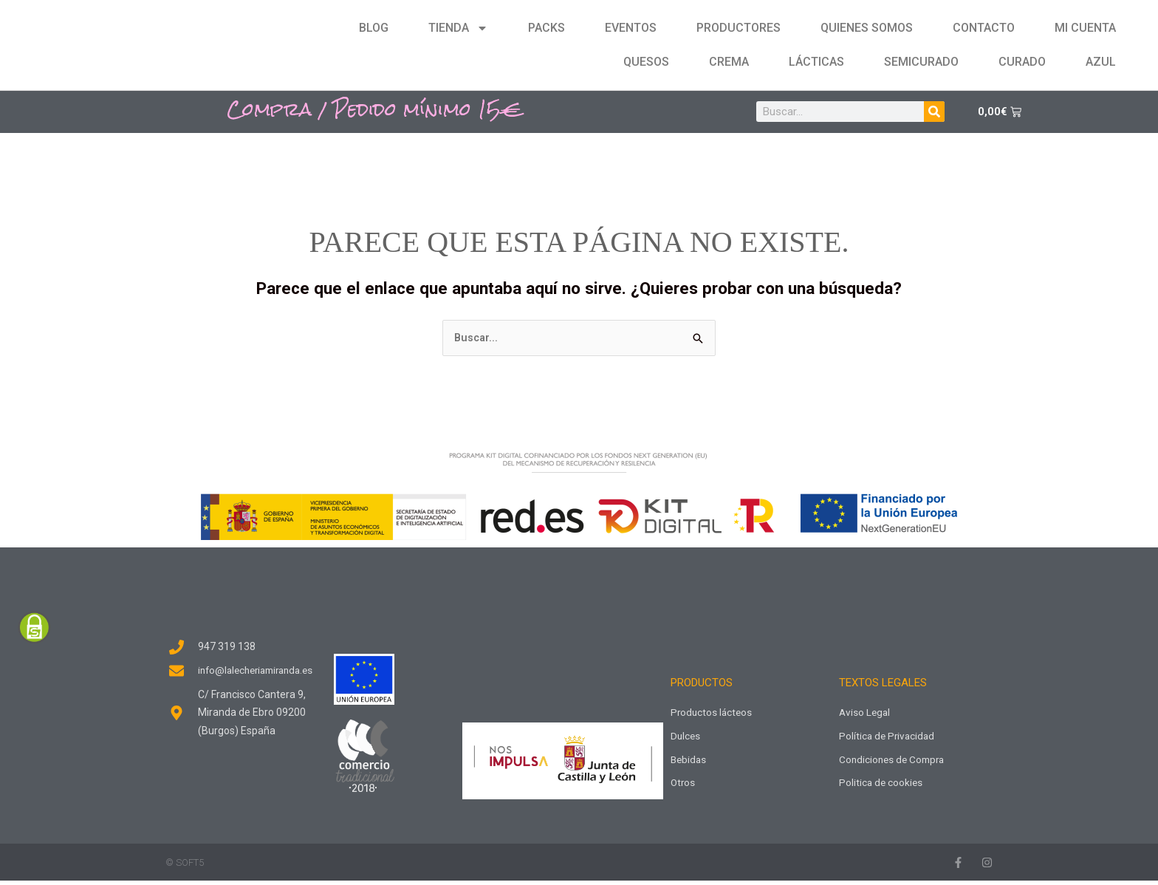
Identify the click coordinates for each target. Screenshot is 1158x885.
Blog (373, 28)
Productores (738, 28)
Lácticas (816, 62)
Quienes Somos (866, 28)
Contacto (984, 28)
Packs (546, 28)
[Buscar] (934, 111)
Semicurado (921, 62)
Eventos (631, 28)
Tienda (458, 28)
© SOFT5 (184, 866)
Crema (729, 62)
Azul (1101, 62)
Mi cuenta (1085, 28)
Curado (1022, 62)
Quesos (646, 62)
